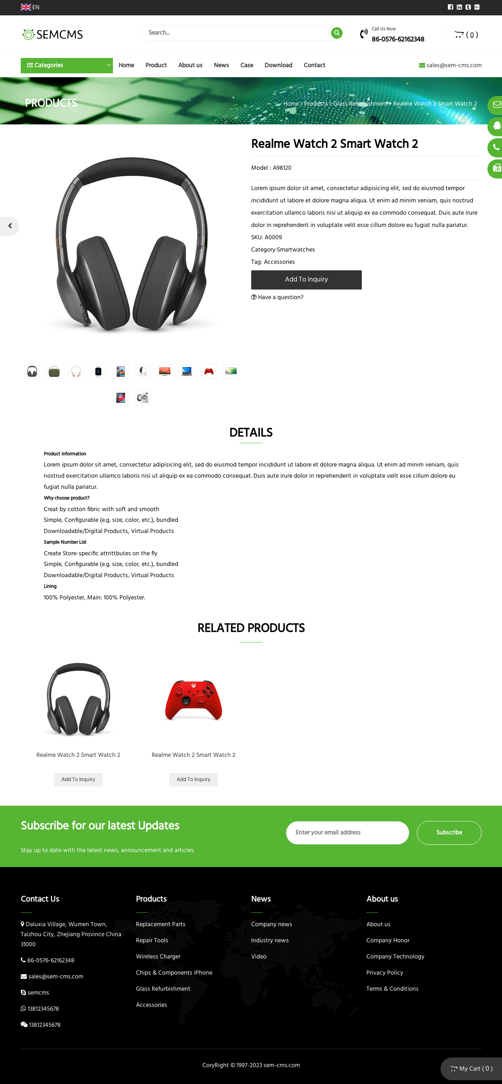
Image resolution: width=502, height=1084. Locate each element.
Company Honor (387, 941)
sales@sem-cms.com (450, 66)
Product (156, 66)
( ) (466, 35)
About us (190, 66)
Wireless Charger (158, 957)
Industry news (270, 941)
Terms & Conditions (392, 989)
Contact (314, 66)
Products (316, 104)
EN (30, 8)
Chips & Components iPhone (174, 973)
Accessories (151, 1005)
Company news (271, 925)
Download (278, 66)
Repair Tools (152, 941)
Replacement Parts (161, 925)
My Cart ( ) (471, 1068)
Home (126, 66)
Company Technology (395, 957)
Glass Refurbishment (360, 104)
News (221, 66)
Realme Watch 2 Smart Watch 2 (78, 755)
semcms (38, 993)
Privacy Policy (384, 973)
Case (246, 66)
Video (259, 957)
